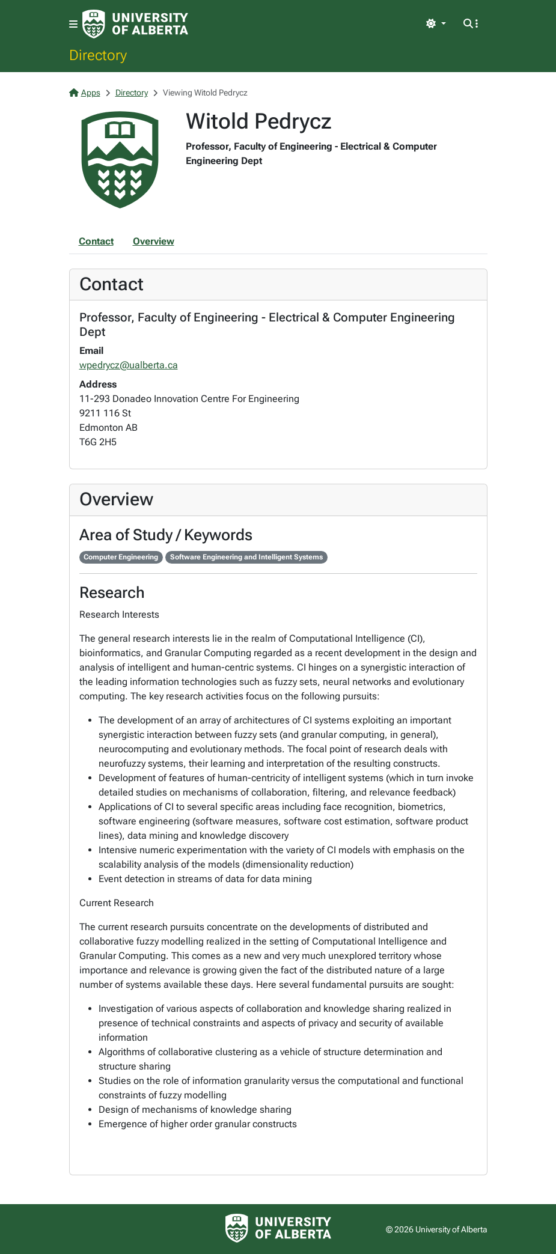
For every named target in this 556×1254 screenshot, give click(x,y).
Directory (98, 54)
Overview (153, 241)
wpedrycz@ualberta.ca (128, 365)
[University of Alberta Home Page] (135, 24)
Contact (96, 241)
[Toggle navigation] (73, 24)
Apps (84, 92)
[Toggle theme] (435, 24)
